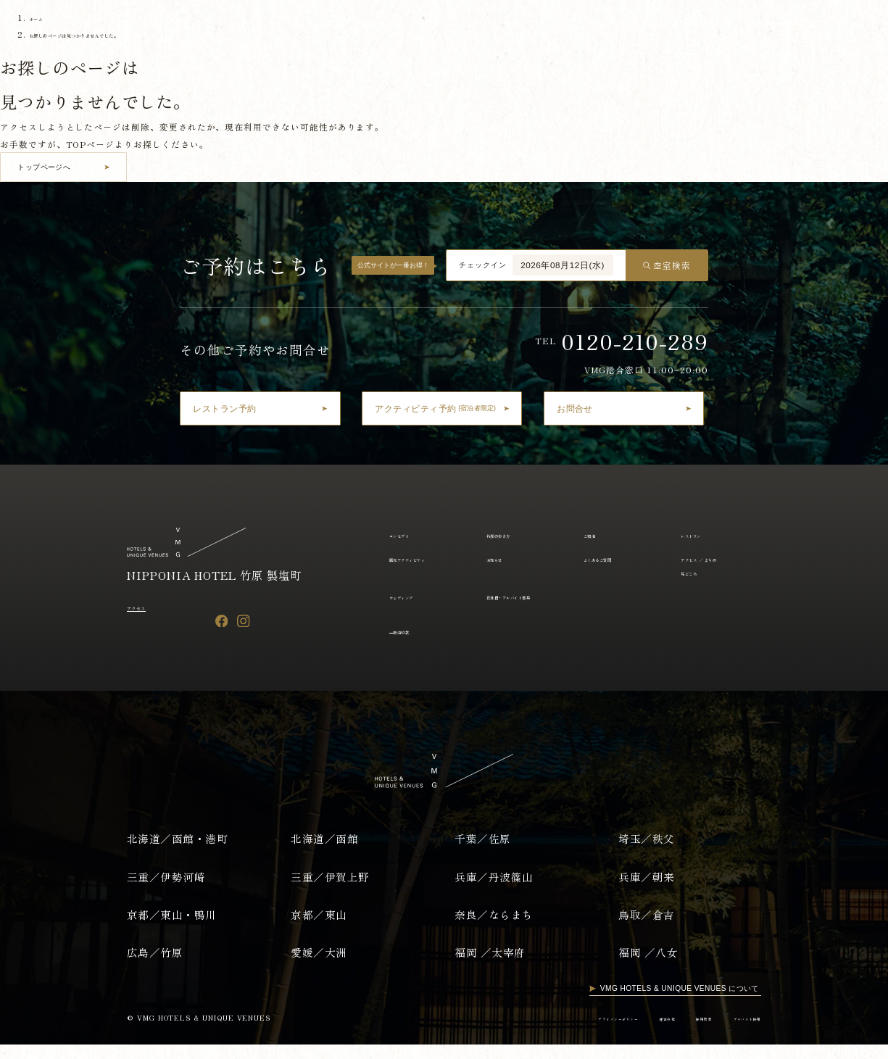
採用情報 (675, 1032)
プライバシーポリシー (553, 1032)
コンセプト (308, 27)
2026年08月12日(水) (562, 265)
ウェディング (413, 596)
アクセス (146, 606)
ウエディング (843, 27)
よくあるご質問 (652, 27)
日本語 (44, 56)
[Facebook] (221, 620)
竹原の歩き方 (365, 27)
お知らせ (594, 27)
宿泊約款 (412, 644)
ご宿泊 (415, 27)
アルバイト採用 (735, 1032)
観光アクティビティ (529, 27)
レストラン (460, 27)
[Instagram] (243, 620)
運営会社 (625, 1032)
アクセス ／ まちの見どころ (744, 27)
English (89, 56)
